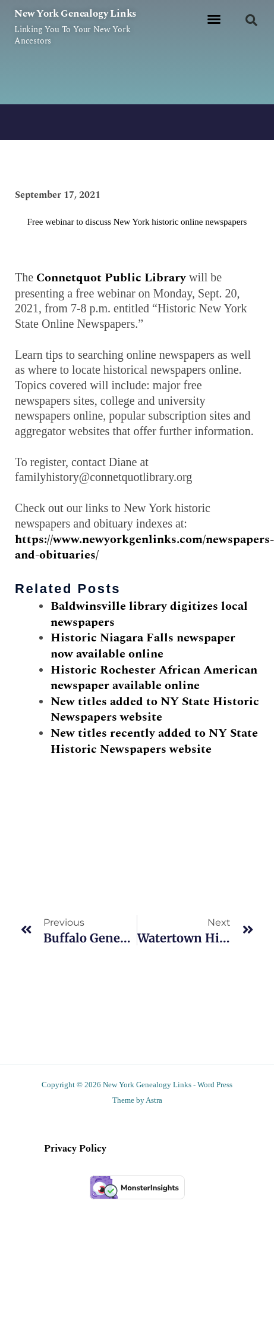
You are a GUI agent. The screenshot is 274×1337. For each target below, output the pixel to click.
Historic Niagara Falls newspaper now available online (143, 646)
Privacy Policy (75, 1148)
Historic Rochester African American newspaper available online (154, 678)
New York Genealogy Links (75, 13)
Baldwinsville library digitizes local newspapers (149, 614)
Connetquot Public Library (111, 278)
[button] (214, 19)
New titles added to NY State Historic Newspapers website (155, 710)
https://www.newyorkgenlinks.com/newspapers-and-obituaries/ (144, 547)
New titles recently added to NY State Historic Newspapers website (154, 741)
